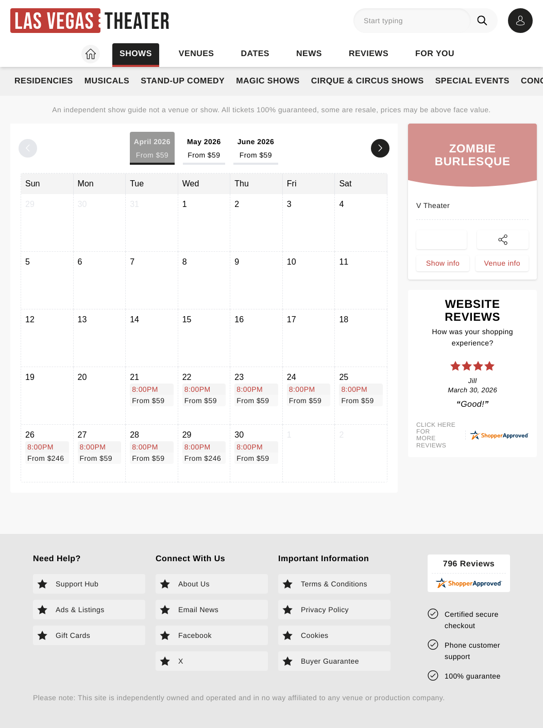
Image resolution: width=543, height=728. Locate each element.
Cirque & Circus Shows (367, 81)
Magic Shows (268, 81)
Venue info (502, 266)
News (309, 53)
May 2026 (204, 149)
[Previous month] (28, 148)
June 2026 (256, 149)
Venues (196, 53)
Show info (443, 266)
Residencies (43, 81)
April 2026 (152, 149)
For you (434, 53)
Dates (255, 53)
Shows (136, 53)
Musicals (106, 81)
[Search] (484, 20)
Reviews (368, 53)
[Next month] (380, 148)
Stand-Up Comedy (183, 81)
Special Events (472, 81)
